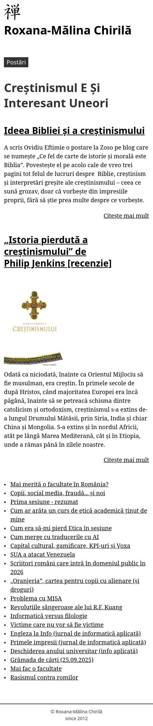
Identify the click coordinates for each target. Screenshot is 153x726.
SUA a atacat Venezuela (42, 554)
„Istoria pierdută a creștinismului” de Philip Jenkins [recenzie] (58, 251)
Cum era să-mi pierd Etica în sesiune (61, 528)
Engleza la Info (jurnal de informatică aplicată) (75, 633)
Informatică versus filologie (48, 616)
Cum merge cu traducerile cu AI (54, 537)
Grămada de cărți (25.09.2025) (52, 660)
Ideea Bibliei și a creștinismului (74, 130)
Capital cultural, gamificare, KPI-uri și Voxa (70, 545)
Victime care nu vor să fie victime (57, 624)
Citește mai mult (126, 215)
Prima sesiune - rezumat (44, 502)
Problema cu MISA (36, 598)
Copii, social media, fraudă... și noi (57, 493)
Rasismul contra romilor (44, 677)
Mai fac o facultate (36, 668)
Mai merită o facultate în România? (59, 484)
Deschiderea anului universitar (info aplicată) (74, 651)
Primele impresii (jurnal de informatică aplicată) (78, 642)
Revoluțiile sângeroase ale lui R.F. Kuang (66, 607)
